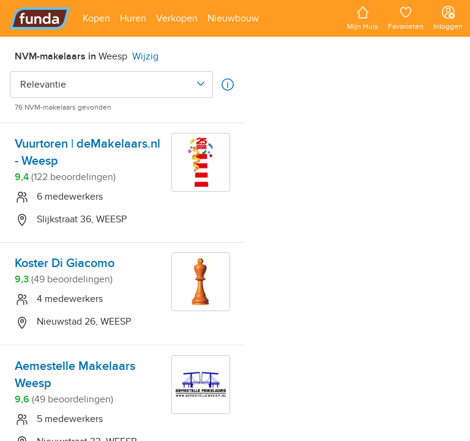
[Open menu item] (96, 18)
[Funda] (40, 18)
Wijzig (145, 56)
